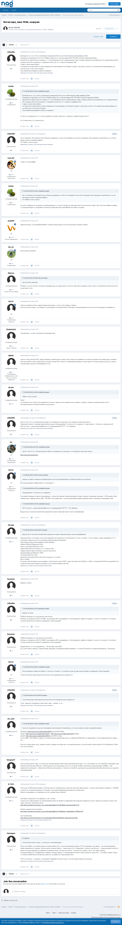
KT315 (11, 784)
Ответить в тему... (19, 891)
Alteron (11, 273)
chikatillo (17, 27)
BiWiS (11, 356)
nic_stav (11, 719)
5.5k (11, 318)
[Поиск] (96, 10)
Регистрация (114, 4)
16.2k (11, 174)
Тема (54, 913)
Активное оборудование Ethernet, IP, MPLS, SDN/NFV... (36, 29)
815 (11, 103)
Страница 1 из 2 (25, 44)
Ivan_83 (11, 158)
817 (11, 372)
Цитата (37, 78)
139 (11, 346)
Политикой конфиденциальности (53, 922)
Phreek (11, 525)
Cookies (73, 913)
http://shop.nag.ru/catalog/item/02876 (40, 731)
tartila (11, 86)
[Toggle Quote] (23, 91)
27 (11, 595)
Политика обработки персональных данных (106, 917)
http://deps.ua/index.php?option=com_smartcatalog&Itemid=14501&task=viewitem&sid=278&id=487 (51, 811)
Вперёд (11, 44)
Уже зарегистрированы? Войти (96, 4)
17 (11, 776)
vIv (11, 442)
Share (99, 28)
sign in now (45, 884)
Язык (48, 913)
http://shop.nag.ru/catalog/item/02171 (62, 734)
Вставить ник (24, 78)
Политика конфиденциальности (110, 915)
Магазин (5, 10)
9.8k (11, 404)
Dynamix (11, 579)
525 (11, 800)
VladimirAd (11, 329)
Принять (116, 921)
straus (11, 387)
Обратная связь (63, 913)
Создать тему (98, 36)
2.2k (11, 263)
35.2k (11, 237)
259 (11, 541)
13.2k (11, 458)
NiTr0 (10, 301)
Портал (14, 10)
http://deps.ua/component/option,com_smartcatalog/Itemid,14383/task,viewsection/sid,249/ (49, 818)
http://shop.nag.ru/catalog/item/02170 (38, 734)
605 (11, 735)
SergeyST (11, 760)
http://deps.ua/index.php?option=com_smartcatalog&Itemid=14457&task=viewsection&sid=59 (49, 805)
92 (11, 850)
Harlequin (11, 833)
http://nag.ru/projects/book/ (29, 455)
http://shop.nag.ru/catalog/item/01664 (38, 736)
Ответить (113, 36)
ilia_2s (11, 247)
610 (11, 289)
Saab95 (11, 221)
